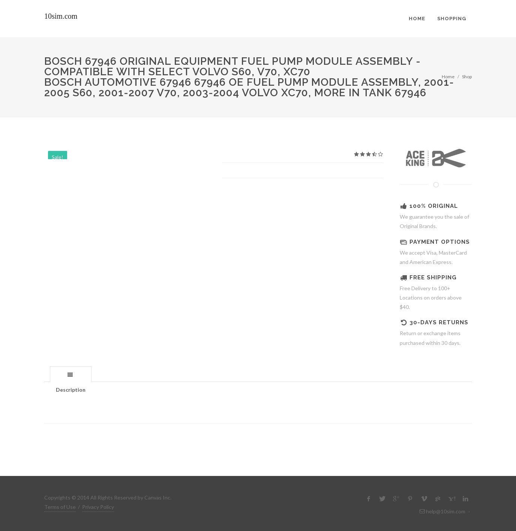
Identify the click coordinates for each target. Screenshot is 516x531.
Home (448, 76)
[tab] (71, 374)
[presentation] (70, 374)
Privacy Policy (98, 507)
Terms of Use (60, 507)
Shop (467, 76)
